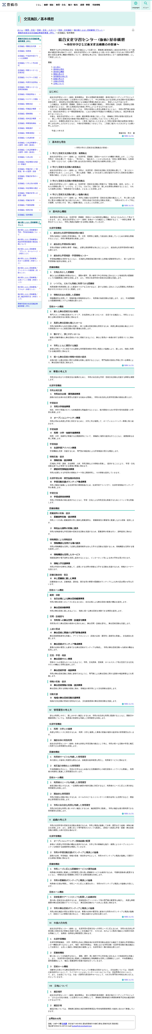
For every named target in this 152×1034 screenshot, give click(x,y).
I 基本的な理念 (57, 142)
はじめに (56, 67)
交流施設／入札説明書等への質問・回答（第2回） (28, 144)
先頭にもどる (128, 136)
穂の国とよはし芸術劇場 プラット (88, 30)
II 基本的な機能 (57, 211)
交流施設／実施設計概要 (27, 109)
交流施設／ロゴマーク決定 (28, 77)
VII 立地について (58, 986)
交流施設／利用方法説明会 (28, 82)
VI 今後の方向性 (58, 923)
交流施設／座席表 (24, 51)
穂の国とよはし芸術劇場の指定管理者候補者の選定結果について (28, 241)
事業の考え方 (58, 74)
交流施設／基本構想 (25, 215)
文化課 (64, 1024)
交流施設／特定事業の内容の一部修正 (28, 163)
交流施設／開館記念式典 (27, 46)
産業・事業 (85, 5)
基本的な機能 (58, 72)
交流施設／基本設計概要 (27, 118)
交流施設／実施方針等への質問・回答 (28, 194)
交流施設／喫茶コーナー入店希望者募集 (28, 88)
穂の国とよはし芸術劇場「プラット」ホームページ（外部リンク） (28, 251)
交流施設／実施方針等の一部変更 (28, 177)
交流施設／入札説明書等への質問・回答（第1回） (28, 151)
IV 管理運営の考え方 (60, 710)
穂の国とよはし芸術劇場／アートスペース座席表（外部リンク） (28, 270)
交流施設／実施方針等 (26, 200)
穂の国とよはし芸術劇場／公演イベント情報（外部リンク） (28, 279)
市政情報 (96, 5)
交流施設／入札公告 (25, 157)
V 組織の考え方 (57, 819)
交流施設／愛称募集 (25, 114)
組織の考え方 (58, 79)
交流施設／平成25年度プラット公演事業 (28, 57)
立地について (58, 83)
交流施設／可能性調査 (26, 205)
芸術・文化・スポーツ (46, 30)
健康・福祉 (48, 5)
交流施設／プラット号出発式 (28, 64)
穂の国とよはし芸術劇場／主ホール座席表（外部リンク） (28, 260)
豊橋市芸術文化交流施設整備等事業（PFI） (36, 33)
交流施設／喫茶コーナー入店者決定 (28, 71)
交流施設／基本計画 (25, 210)
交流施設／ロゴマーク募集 (28, 99)
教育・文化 (61, 5)
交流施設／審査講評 (25, 128)
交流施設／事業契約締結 (27, 123)
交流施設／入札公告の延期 (28, 183)
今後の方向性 (58, 81)
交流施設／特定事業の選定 (28, 188)
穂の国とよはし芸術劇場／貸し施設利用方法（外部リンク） (28, 296)
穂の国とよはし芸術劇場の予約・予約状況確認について (28, 232)
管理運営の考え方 (60, 76)
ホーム (20, 30)
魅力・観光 (73, 5)
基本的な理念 (58, 69)
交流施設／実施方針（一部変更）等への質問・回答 (28, 170)
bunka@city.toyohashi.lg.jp (82, 1026)
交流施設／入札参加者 (26, 138)
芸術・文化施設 (65, 30)
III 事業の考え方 (58, 371)
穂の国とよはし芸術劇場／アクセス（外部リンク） (28, 288)
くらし (38, 5)
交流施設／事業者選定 (26, 133)
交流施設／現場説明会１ (27, 94)
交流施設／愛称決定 (25, 104)
